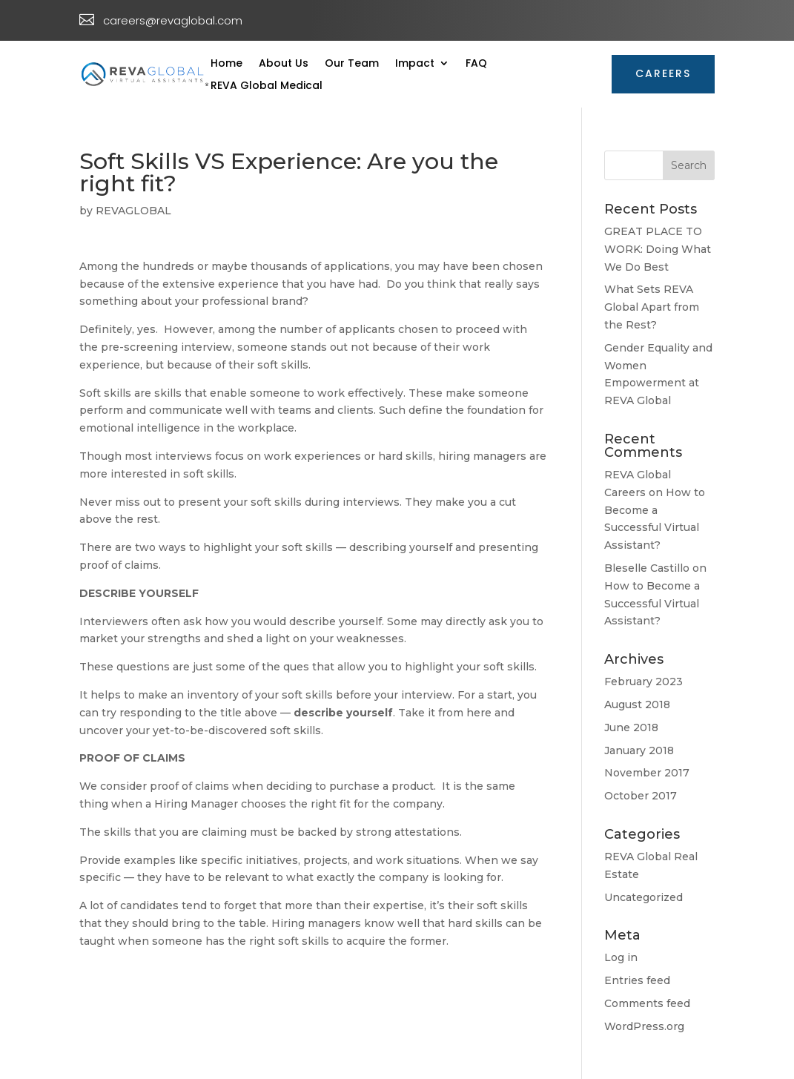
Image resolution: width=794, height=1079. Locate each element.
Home (226, 64)
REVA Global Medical (266, 86)
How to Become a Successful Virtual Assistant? (652, 603)
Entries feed (637, 980)
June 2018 (631, 727)
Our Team (352, 64)
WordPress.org (644, 1026)
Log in (621, 957)
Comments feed (647, 1003)
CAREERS (663, 73)
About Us (283, 64)
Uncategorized (643, 897)
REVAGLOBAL (133, 210)
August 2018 (637, 704)
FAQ (476, 64)
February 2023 (643, 681)
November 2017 (646, 772)
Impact (414, 64)
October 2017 (640, 795)
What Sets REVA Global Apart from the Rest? (651, 307)
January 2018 (639, 750)
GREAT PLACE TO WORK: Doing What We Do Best (657, 249)
